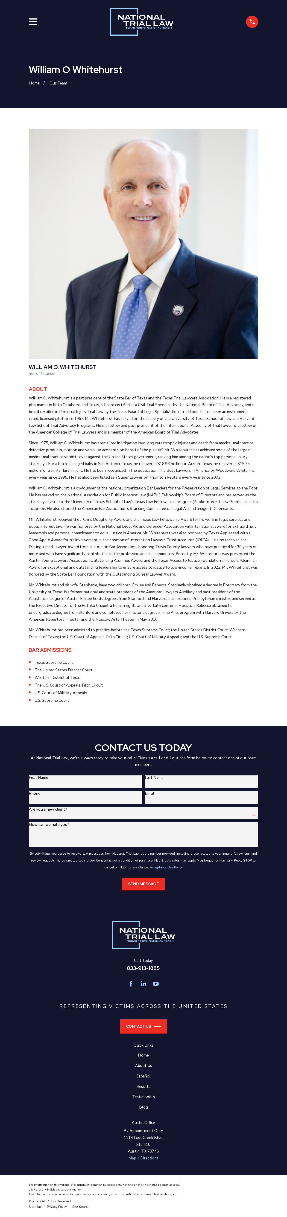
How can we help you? (49, 824)
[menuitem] (35, 1207)
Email (149, 793)
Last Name (154, 777)
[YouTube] (156, 984)
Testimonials (143, 1097)
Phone (34, 793)
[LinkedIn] (143, 984)
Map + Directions (143, 1158)
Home (143, 1055)
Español (143, 1076)
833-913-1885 (143, 968)
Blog (143, 1107)
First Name (38, 777)
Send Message (143, 883)
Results (143, 1086)
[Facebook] (131, 984)
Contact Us (143, 1026)
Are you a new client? (48, 809)
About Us (143, 1065)
